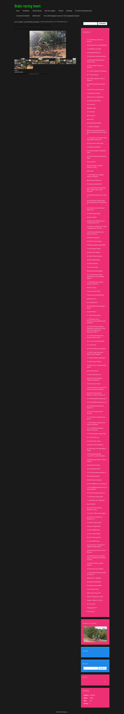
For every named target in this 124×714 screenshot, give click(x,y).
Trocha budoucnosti (93, 589)
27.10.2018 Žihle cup (93, 437)
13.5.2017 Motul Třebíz (93, 534)
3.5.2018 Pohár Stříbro (93, 465)
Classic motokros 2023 (93, 291)
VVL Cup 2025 (91, 104)
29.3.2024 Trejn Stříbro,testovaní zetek (96, 157)
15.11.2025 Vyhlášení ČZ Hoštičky (96, 71)
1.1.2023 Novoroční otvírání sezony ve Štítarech (95, 283)
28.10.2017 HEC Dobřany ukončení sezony (94, 508)
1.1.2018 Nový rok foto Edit (95, 497)
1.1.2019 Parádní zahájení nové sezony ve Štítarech (96, 423)
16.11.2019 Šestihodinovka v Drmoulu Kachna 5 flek (95, 336)
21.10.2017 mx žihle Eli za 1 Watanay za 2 (95, 518)
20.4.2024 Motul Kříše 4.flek (95, 143)
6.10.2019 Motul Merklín (94, 361)
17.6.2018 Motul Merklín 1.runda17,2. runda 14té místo (96, 455)
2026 (97, 682)
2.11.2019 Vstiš (91, 345)
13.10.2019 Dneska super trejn (96, 358)
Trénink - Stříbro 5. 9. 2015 (94, 600)
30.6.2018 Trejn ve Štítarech (95, 445)
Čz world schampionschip (83, 11)
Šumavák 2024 (91, 162)
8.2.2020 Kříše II (91, 312)
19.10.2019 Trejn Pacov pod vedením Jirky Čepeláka (95, 353)
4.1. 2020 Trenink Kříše (93, 315)
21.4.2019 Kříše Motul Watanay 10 (97, 398)
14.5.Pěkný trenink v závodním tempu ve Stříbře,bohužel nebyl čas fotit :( (96, 557)
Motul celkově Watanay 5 (94, 180)
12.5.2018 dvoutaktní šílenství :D (96, 472)
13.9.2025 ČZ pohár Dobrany (95, 89)
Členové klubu (37, 11)
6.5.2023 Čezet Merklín (93, 252)
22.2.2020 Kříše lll (92, 302)
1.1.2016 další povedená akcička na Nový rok (96, 573)
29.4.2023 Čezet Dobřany (94, 256)
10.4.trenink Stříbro (92, 267)
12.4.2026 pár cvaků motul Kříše (96, 56)
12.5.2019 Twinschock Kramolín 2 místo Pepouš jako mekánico (96, 388)
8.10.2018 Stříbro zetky (93, 441)
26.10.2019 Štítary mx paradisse (31, 21)
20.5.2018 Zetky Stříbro (94, 469)
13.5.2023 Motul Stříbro (94, 249)
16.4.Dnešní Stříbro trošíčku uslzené (95, 564)
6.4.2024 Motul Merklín (93, 147)
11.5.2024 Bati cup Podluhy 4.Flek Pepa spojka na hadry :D (97, 138)
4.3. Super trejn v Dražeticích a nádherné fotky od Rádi (96, 546)
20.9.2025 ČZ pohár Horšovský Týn (96, 85)
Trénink (60, 11)
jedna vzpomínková (92, 371)
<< (85, 682)
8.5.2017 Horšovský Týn (94, 537)
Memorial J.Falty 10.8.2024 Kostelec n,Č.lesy (94, 166)
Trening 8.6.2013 (92, 608)
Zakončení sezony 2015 (94, 593)
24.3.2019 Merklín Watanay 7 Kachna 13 (95, 407)
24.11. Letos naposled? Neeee (95, 341)
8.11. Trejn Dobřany (93, 75)
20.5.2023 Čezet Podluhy (94, 241)
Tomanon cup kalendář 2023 (95, 295)
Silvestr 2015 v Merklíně (94, 578)
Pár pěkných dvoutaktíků (94, 585)
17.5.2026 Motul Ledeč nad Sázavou (95, 40)
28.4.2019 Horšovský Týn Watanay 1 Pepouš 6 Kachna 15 (96, 394)
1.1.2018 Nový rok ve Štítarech (96, 500)
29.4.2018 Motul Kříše (93, 476)
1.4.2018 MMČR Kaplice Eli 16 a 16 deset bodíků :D (97, 488)
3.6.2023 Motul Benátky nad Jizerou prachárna (95, 233)
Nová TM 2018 (91, 504)
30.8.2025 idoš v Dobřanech (95, 97)
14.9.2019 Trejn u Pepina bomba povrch (96, 366)
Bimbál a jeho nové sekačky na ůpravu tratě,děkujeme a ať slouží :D (97, 132)
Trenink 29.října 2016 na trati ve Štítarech (96, 551)
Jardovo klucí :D (91, 299)
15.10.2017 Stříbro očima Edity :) (96, 513)
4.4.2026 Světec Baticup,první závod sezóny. (95, 61)
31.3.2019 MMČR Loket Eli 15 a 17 (97, 402)
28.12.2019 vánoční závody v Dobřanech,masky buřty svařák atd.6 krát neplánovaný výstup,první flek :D (96, 329)
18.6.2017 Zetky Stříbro (94, 526)
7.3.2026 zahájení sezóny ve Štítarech (95, 66)
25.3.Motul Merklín (92, 263)
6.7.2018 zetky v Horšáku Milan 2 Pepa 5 (96, 449)
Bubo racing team (28, 6)
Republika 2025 (91, 108)
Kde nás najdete (50, 11)
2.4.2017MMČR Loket (93, 541)
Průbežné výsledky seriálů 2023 (96, 245)
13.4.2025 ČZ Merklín (23, 16)
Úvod (17, 11)
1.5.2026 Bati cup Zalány (94, 49)
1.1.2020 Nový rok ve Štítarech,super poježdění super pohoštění (96, 321)
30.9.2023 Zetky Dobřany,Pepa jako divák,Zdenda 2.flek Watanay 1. (97, 202)
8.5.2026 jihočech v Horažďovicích (97, 45)
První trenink (90, 611)
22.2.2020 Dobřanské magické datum (96, 307)
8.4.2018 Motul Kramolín (94, 480)
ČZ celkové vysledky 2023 (94, 184)
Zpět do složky (19, 72)
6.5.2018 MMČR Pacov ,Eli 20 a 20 (96, 484)
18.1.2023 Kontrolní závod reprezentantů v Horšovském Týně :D (95, 276)
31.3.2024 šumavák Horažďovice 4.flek (96, 151)
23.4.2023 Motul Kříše (93, 260)
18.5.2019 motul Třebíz (93, 384)
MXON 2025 (36, 16)
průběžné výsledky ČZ (93, 237)
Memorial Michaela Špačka (95, 271)
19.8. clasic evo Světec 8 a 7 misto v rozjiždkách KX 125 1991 (97, 227)
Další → (17, 70)
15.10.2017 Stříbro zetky (94, 522)
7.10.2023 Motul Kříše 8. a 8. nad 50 (96, 196)
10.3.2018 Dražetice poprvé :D (96, 493)
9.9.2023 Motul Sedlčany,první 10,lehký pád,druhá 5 (96, 222)
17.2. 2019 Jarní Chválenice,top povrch (96, 418)
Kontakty (69, 11)
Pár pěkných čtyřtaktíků (94, 582)
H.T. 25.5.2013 (91, 604)
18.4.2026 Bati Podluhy (93, 52)
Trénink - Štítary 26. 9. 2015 (95, 596)
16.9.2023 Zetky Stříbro (94, 213)
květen (93, 682)
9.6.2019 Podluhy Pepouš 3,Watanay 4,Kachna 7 (94, 379)
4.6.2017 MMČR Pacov (93, 530)
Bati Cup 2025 (91, 115)
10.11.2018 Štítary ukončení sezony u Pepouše (95, 429)
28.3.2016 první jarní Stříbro (95, 569)
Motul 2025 (90, 119)
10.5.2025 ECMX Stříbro (94, 101)
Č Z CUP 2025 (91, 112)
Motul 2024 (90, 171)
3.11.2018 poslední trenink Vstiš (96, 434)
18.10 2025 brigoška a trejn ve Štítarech (96, 79)
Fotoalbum (25, 11)
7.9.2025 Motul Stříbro (93, 93)
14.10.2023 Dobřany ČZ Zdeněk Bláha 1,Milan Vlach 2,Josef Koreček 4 (96, 189)
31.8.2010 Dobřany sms (94, 374)
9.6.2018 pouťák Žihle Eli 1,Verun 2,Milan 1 (96, 460)
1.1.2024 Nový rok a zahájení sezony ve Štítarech (95, 175)
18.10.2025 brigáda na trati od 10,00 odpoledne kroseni (61, 16)
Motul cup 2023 (91, 287)
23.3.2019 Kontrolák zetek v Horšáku (95, 412)
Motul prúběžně (91, 217)
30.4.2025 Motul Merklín (94, 123)
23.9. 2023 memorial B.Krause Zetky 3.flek (96, 209)
